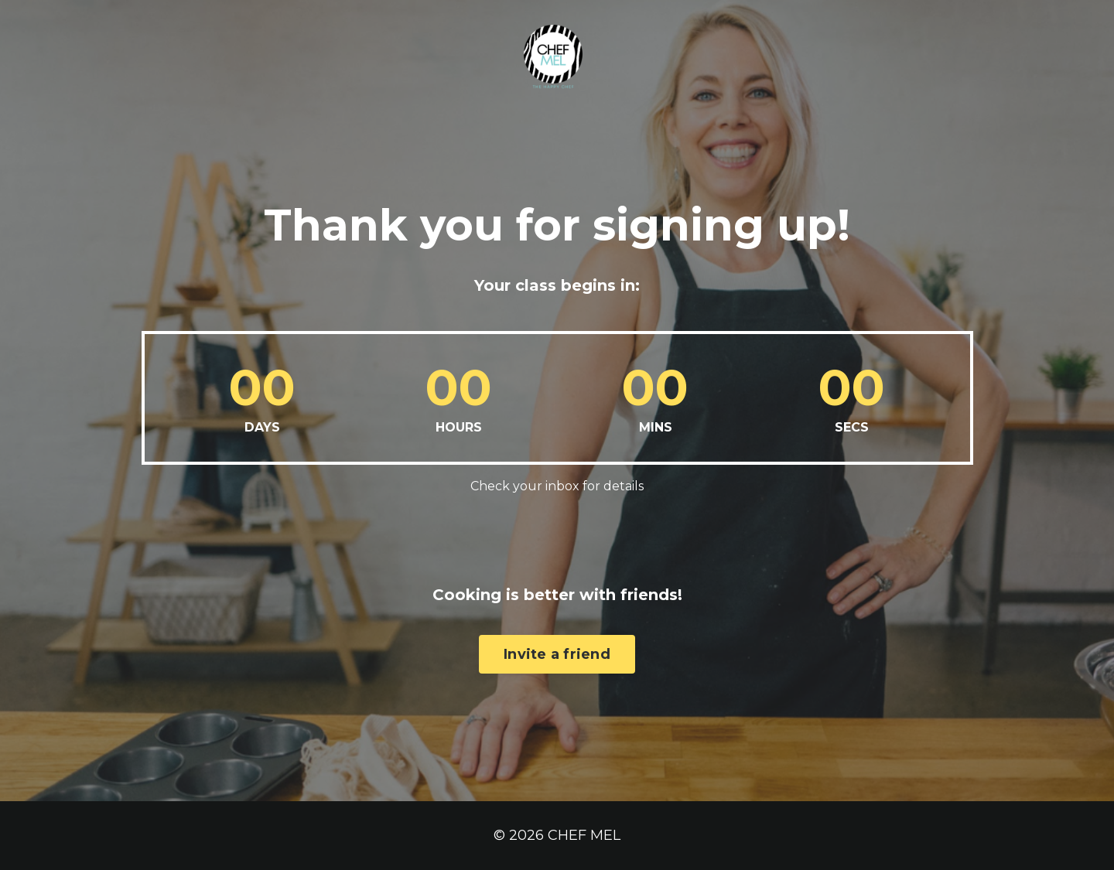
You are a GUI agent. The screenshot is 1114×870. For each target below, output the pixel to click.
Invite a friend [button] (557, 620)
